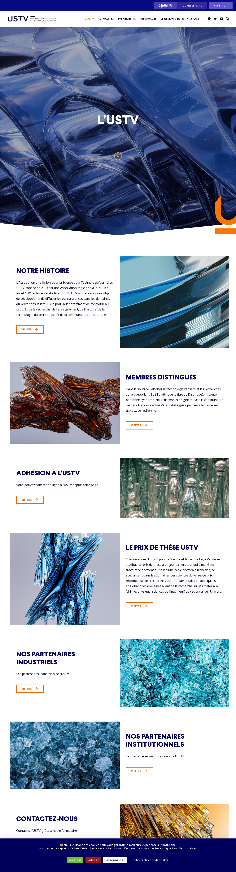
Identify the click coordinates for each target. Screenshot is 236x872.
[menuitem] (164, 5)
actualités (106, 19)
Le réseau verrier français (179, 19)
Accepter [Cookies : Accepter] (75, 860)
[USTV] (32, 19)
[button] (210, 19)
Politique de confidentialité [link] (149, 860)
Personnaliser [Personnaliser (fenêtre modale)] (115, 860)
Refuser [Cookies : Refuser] (93, 860)
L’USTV (89, 19)
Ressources (148, 19)
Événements (127, 19)
